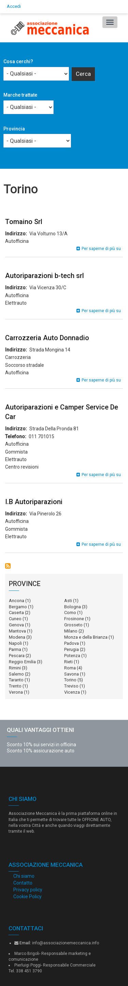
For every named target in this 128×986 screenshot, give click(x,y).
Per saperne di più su (101, 248)
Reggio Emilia (22, 661)
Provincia (14, 128)
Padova (71, 643)
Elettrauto (16, 303)
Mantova (17, 631)
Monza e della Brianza (86, 637)
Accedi (14, 6)
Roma (70, 667)
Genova (16, 624)
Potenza (72, 655)
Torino (70, 679)
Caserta (16, 612)
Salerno (16, 674)
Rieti (68, 661)
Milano (70, 631)
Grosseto (73, 624)
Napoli (15, 643)
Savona (71, 674)
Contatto (22, 883)
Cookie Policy (27, 896)
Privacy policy (27, 889)
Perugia (71, 649)
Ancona (16, 600)
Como (70, 612)
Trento (15, 686)
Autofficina (17, 241)
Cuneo (15, 618)
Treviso (71, 686)
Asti (68, 600)
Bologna (72, 606)
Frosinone (74, 618)
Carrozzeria (18, 357)
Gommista (16, 452)
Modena (17, 637)
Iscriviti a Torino (8, 566)
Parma (15, 649)
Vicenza (72, 692)
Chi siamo (23, 876)
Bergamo (18, 606)
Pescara (17, 655)
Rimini (15, 667)
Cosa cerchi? (18, 61)
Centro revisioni (22, 467)
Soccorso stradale (24, 365)
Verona (16, 692)
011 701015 (41, 436)
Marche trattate (20, 95)
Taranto (16, 679)
